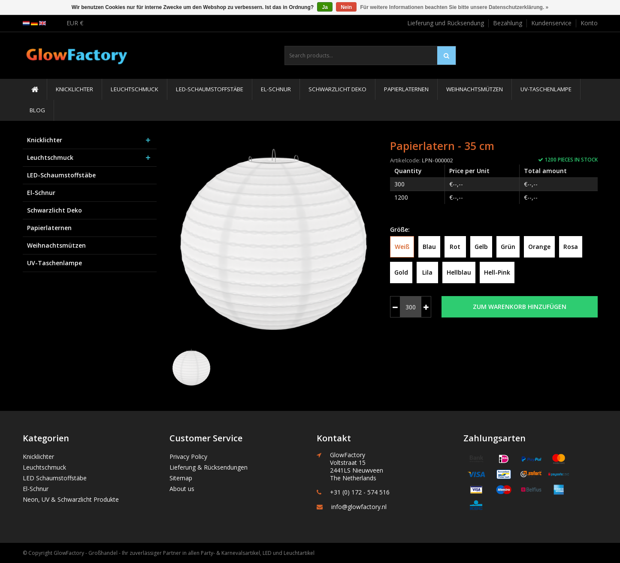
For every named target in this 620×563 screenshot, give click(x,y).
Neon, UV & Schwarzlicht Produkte (71, 499)
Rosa (570, 247)
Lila (427, 272)
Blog (37, 110)
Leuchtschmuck (134, 89)
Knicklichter (74, 89)
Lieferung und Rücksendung (445, 23)
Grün (508, 247)
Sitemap (180, 478)
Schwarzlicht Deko (337, 89)
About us (181, 489)
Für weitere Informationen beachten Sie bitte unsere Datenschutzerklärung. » (454, 7)
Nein (346, 7)
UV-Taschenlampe (546, 89)
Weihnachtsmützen (474, 89)
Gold (401, 272)
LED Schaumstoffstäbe (55, 478)
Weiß (402, 247)
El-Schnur (276, 89)
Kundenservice (551, 23)
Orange (539, 247)
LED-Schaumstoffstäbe (209, 89)
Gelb (481, 247)
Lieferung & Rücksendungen (208, 467)
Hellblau (459, 272)
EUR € (75, 23)
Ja (324, 7)
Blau (429, 247)
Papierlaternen (406, 89)
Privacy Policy (188, 456)
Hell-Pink (497, 272)
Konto (589, 23)
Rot (455, 247)
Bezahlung (507, 23)
